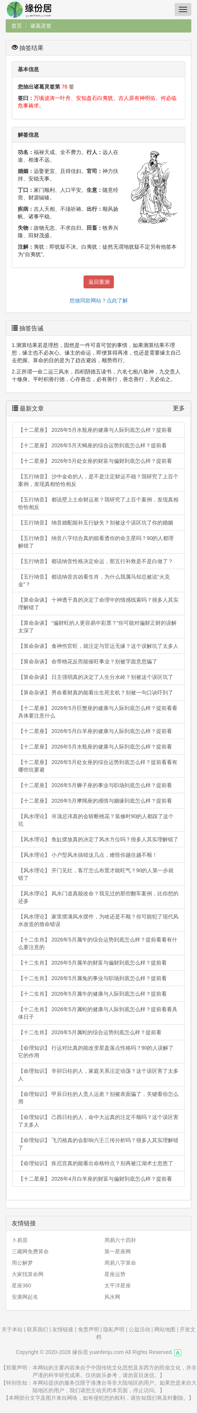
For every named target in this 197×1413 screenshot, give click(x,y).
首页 (16, 26)
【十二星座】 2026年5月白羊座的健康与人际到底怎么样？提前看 (95, 731)
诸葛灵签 (40, 26)
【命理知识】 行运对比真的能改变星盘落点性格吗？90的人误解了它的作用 (96, 1051)
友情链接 (62, 1329)
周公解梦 (22, 1263)
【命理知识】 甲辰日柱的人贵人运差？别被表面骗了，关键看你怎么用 (98, 1098)
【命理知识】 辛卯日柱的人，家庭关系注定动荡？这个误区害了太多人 (98, 1075)
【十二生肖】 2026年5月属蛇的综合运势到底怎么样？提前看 (89, 1032)
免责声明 (88, 1329)
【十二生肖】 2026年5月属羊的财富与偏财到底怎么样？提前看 (92, 963)
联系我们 (37, 1329)
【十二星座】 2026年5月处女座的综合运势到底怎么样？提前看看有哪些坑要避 (97, 766)
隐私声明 (113, 1329)
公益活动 (139, 1329)
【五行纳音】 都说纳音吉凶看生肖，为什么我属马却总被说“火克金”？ (94, 580)
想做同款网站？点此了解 (99, 300)
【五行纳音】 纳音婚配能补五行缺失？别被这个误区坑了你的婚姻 (95, 523)
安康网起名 (25, 1297)
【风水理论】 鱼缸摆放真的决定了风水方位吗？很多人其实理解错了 (98, 839)
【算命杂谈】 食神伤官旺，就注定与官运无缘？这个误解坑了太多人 (98, 646)
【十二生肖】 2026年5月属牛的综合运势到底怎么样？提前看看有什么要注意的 (97, 943)
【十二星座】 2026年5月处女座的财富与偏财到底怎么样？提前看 (95, 461)
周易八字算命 (120, 1263)
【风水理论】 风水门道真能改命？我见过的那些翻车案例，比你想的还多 (98, 897)
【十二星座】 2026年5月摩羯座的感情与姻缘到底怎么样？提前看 (95, 801)
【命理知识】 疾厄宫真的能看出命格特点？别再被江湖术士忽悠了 (95, 1163)
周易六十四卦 (120, 1240)
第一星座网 (117, 1251)
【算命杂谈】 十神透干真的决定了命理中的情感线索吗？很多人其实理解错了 (98, 603)
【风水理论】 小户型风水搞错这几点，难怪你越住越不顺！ (87, 855)
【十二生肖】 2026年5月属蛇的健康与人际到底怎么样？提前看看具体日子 (97, 1013)
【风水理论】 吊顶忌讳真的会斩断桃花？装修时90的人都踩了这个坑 (96, 820)
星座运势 (115, 1274)
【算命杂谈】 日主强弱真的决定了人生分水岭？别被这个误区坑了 (95, 677)
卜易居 (20, 1240)
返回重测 (99, 282)
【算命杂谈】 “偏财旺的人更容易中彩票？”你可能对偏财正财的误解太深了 (97, 626)
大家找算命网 (27, 1274)
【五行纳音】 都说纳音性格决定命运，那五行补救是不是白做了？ (95, 561)
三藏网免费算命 (30, 1251)
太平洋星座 (117, 1285)
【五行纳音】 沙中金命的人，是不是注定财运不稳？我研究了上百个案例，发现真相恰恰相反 (98, 480)
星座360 (21, 1285)
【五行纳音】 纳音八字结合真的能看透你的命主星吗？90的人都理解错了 (96, 542)
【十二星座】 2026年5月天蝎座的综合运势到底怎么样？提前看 (92, 445)
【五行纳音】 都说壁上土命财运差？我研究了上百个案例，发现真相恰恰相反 (98, 503)
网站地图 (164, 1329)
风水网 (112, 1297)
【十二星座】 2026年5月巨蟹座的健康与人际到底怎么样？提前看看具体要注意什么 (97, 712)
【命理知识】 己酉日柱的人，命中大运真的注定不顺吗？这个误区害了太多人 (98, 1121)
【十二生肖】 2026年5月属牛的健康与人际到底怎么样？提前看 (92, 994)
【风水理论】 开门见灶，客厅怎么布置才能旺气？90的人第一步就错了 (96, 874)
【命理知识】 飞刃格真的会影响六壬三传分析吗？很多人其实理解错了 (98, 1144)
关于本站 (12, 1329)
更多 (179, 408)
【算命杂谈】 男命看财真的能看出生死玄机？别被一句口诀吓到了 (95, 692)
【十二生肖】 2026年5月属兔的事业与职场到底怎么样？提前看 (92, 978)
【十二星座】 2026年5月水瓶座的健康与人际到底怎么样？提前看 (95, 430)
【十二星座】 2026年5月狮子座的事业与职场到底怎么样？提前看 (95, 785)
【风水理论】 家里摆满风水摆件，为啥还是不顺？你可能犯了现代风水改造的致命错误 (98, 920)
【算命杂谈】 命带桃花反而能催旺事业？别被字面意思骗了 (87, 661)
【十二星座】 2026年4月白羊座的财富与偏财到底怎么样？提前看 (95, 1179)
